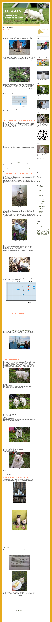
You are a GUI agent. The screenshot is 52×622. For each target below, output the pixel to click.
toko (42, 229)
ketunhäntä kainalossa (44, 234)
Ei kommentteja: (14, 603)
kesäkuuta (40, 194)
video (33, 168)
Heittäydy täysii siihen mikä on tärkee (15, 477)
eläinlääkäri (45, 233)
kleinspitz (44, 226)
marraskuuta (41, 187)
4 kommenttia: (14, 470)
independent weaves (45, 231)
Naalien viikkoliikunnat (11, 359)
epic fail (12, 308)
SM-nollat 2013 (41, 236)
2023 (39, 176)
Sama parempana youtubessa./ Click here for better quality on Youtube (19, 330)
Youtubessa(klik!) (19, 162)
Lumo (28, 24)
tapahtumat (30, 168)
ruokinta (47, 232)
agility (7, 168)
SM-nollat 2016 (46, 236)
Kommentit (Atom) (20, 610)
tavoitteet (47, 227)
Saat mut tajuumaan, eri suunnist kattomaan (17, 173)
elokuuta (40, 191)
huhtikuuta (40, 208)
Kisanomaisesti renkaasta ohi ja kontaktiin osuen (19, 120)
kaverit (48, 229)
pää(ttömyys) (41, 233)
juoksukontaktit (11, 168)
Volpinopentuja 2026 (13, 24)
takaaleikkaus (43, 232)
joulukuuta (40, 186)
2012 (39, 216)
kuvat (48, 225)
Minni (38, 233)
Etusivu (5, 24)
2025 (39, 173)
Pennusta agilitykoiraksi (25, 168)
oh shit (20, 308)
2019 (39, 180)
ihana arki (15, 308)
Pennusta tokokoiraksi (41, 230)
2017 (39, 182)
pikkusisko (38, 232)
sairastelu (23, 308)
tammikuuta (41, 212)
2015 (39, 185)
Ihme (32, 24)
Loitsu (20, 24)
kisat (20, 604)
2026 (39, 172)
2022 (39, 177)
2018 (39, 181)
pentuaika (38, 228)
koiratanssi (44, 227)
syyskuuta (40, 190)
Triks (24, 24)
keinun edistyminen (16, 168)
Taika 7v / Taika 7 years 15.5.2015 (13, 313)
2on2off (8, 308)
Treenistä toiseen (9, 30)
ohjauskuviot (39, 229)
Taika (25, 308)
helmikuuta (40, 211)
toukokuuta (40, 195)
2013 (39, 215)
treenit (38, 225)
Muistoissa (37, 24)
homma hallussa (45, 228)
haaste (10, 471)
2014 (39, 214)
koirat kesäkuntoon (18, 471)
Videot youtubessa (6, 547)
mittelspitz (47, 230)
